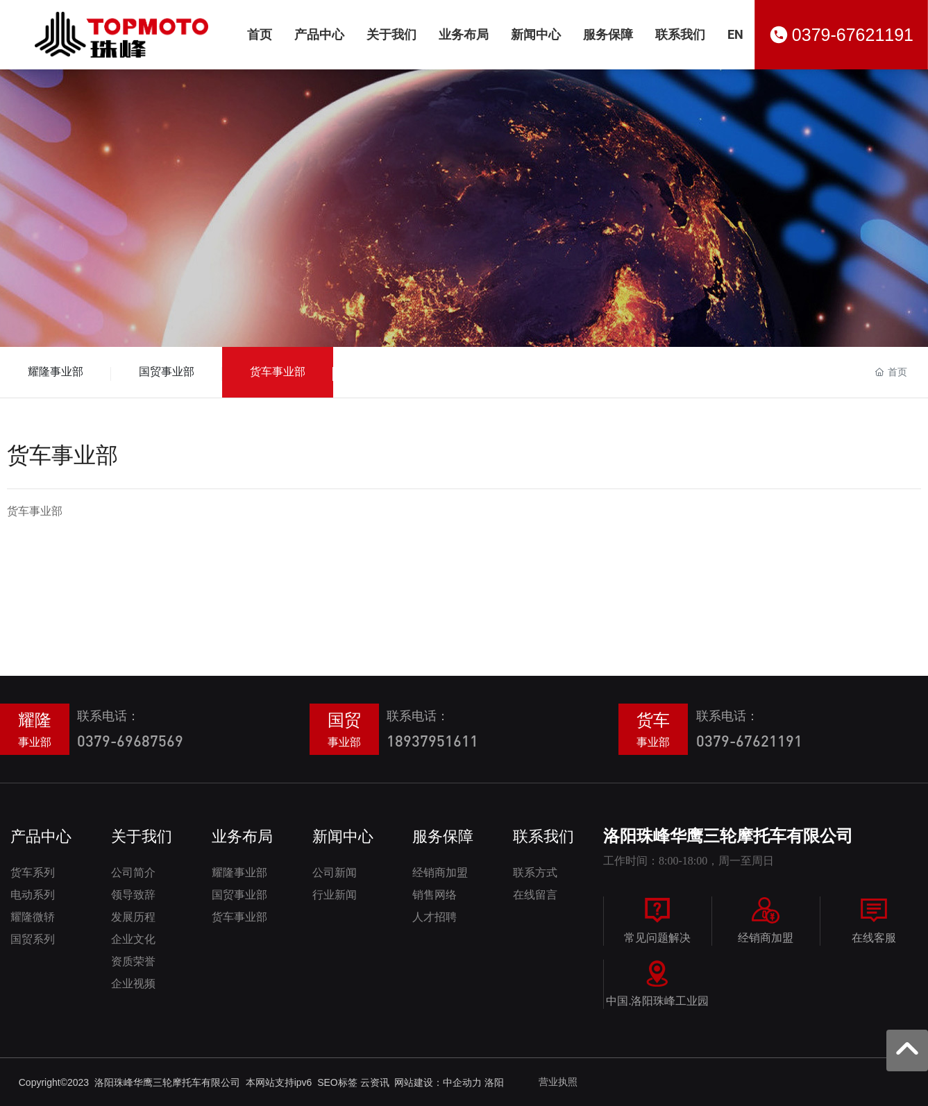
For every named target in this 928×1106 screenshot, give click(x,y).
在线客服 (874, 938)
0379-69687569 (130, 740)
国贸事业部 (166, 371)
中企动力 (462, 1082)
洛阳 (494, 1082)
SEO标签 (338, 1082)
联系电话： (108, 715)
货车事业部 (277, 371)
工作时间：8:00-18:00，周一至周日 (688, 861)
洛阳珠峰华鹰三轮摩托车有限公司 (728, 836)
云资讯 (374, 1082)
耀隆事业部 (55, 371)
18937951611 (432, 740)
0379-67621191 (852, 34)
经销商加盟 (765, 938)
